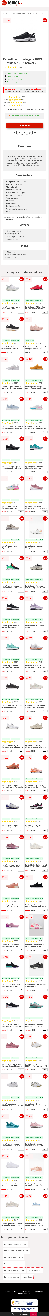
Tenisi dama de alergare (14, 1264)
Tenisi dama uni (34, 1270)
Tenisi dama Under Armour (38, 13)
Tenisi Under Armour (17, 13)
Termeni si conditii (12, 1291)
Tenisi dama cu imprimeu (14, 1270)
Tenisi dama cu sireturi (13, 1257)
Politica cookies (24, 1293)
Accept (33, 1314)
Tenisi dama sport (11, 1277)
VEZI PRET (24, 125)
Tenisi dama (27, 1277)
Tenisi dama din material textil (16, 1251)
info (21, 312)
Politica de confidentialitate (32, 1291)
